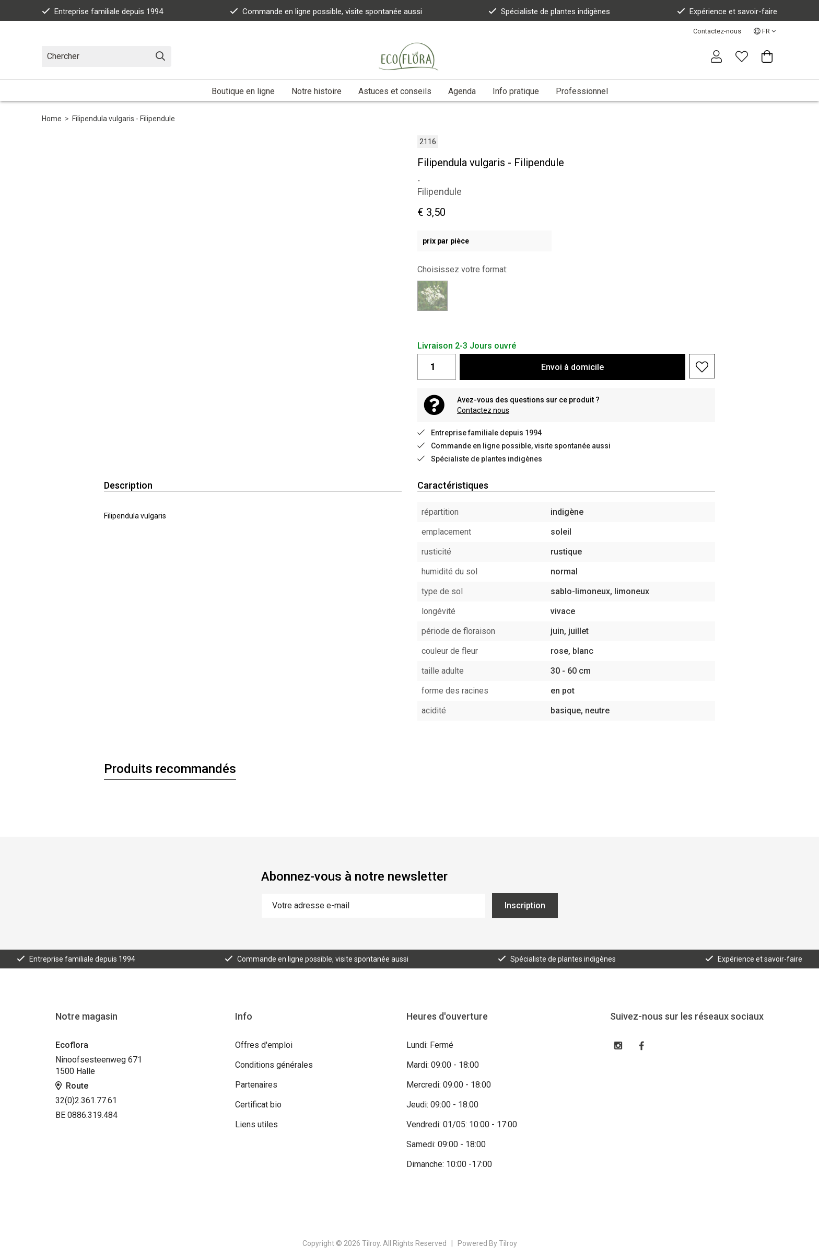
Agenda (462, 91)
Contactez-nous (717, 31)
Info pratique (516, 91)
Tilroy (508, 1243)
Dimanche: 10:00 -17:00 (449, 1164)
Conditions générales (274, 1065)
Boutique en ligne (243, 91)
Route (71, 1086)
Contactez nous (483, 410)
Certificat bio (258, 1105)
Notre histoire (316, 91)
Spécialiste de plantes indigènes (549, 11)
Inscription (525, 905)
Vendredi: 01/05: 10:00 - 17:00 (461, 1124)
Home (52, 118)
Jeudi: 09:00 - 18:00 (442, 1105)
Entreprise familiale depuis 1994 (102, 11)
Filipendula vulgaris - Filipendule (123, 118)
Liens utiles (256, 1124)
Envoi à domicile (572, 367)
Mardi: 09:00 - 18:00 (442, 1065)
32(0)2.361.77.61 (86, 1100)
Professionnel (582, 91)
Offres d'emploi (263, 1045)
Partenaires (256, 1085)
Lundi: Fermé (429, 1045)
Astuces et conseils (394, 91)
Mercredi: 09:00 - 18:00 (448, 1085)
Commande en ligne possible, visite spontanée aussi (326, 11)
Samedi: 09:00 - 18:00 (446, 1144)
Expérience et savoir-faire (727, 11)
